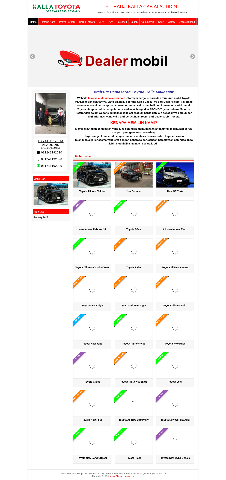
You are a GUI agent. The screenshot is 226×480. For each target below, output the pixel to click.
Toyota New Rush (175, 343)
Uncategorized (187, 21)
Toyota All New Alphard (133, 381)
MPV (101, 21)
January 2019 (41, 217)
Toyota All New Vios (133, 343)
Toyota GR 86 (92, 381)
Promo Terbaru (67, 21)
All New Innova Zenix (175, 229)
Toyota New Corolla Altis (175, 419)
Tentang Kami (47, 21)
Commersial (148, 21)
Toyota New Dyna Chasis (175, 458)
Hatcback (122, 21)
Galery (171, 21)
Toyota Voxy (175, 381)
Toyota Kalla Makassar (152, 92)
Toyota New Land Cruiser (92, 458)
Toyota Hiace (133, 458)
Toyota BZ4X (133, 229)
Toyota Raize (133, 267)
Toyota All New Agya (134, 305)
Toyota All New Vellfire (92, 191)
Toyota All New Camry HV (134, 419)
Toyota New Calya (92, 305)
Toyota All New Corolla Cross (92, 267)
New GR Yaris (175, 191)
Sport (161, 21)
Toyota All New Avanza (175, 267)
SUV (110, 21)
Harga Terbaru (87, 21)
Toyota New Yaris (92, 343)
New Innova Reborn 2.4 (92, 229)
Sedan (134, 21)
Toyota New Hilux (92, 419)
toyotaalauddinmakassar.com (106, 97)
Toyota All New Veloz (175, 305)
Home (33, 21)
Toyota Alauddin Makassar (121, 476)
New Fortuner (134, 191)
